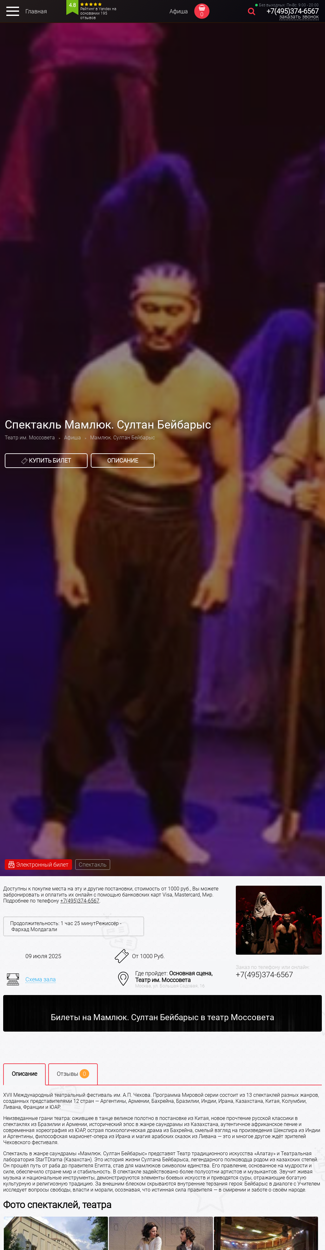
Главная (36, 11)
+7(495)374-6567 (293, 11)
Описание (122, 460)
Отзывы (73, 1073)
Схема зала (40, 979)
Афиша (178, 11)
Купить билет (46, 460)
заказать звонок (299, 17)
